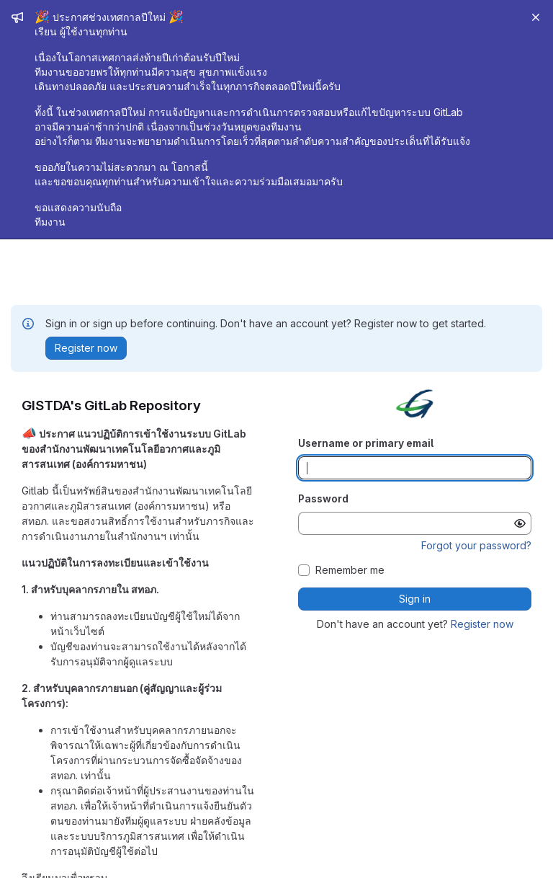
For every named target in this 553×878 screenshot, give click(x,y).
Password (323, 498)
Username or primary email (365, 443)
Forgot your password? (476, 545)
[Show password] (519, 523)
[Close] (535, 17)
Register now (482, 624)
